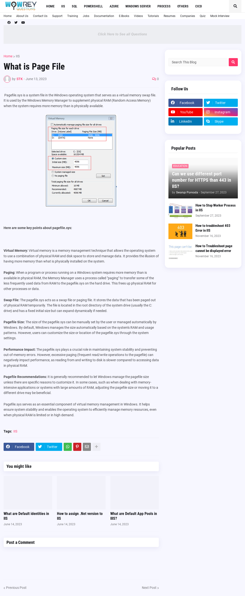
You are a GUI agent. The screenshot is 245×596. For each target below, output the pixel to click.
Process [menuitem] (164, 6)
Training (72, 16)
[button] (235, 6)
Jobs (86, 16)
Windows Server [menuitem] (138, 6)
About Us (22, 16)
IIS (18, 56)
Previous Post (16, 588)
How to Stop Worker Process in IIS (215, 207)
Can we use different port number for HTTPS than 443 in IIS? (201, 180)
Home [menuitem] (50, 6)
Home (7, 16)
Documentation (104, 16)
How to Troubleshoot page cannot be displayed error (213, 248)
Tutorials (153, 16)
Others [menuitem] (183, 6)
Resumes (169, 16)
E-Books (124, 16)
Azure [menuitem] (114, 6)
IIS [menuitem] (63, 6)
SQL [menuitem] (74, 6)
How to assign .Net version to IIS (80, 516)
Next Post (149, 588)
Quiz (203, 16)
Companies (187, 16)
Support (57, 16)
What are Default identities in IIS (26, 516)
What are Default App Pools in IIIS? (133, 516)
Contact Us (40, 16)
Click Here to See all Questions (122, 34)
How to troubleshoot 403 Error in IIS (212, 228)
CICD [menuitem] (198, 6)
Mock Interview (219, 16)
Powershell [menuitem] (93, 6)
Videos (138, 16)
